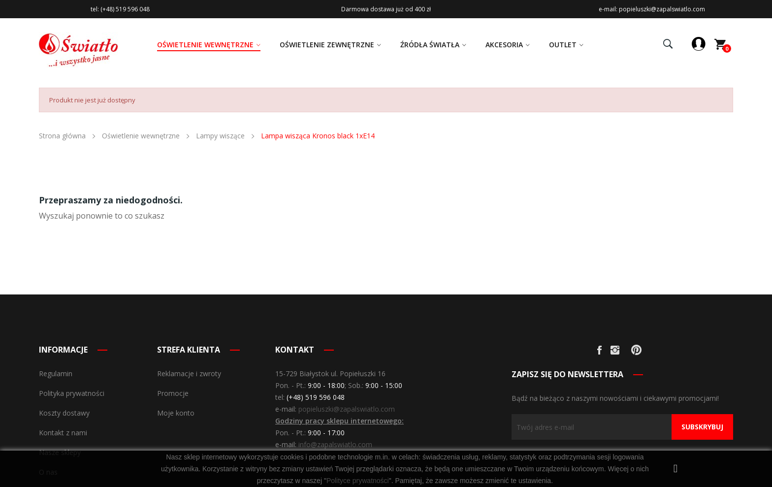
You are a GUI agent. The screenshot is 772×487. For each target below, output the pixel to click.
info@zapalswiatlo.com (335, 444)
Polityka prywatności (71, 393)
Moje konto (175, 413)
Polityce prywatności (357, 481)
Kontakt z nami (63, 432)
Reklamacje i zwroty (189, 373)
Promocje (173, 393)
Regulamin (55, 373)
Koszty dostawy (64, 413)
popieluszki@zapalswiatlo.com (346, 409)
